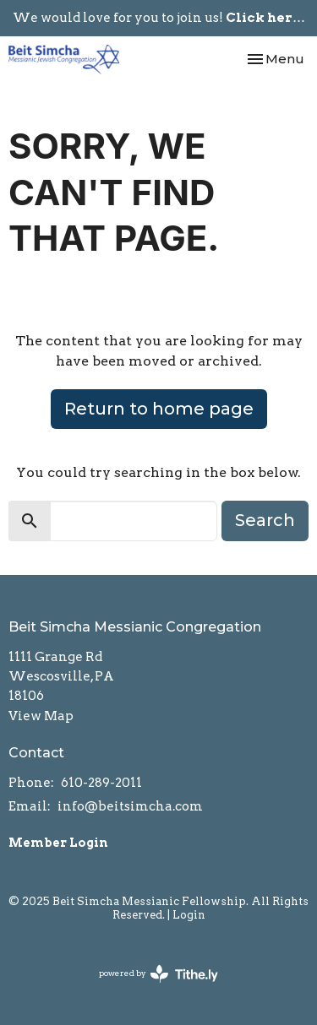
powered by (158, 974)
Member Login (58, 842)
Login (188, 914)
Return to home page (159, 409)
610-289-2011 (101, 782)
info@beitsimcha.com (130, 806)
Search (265, 520)
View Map (41, 716)
